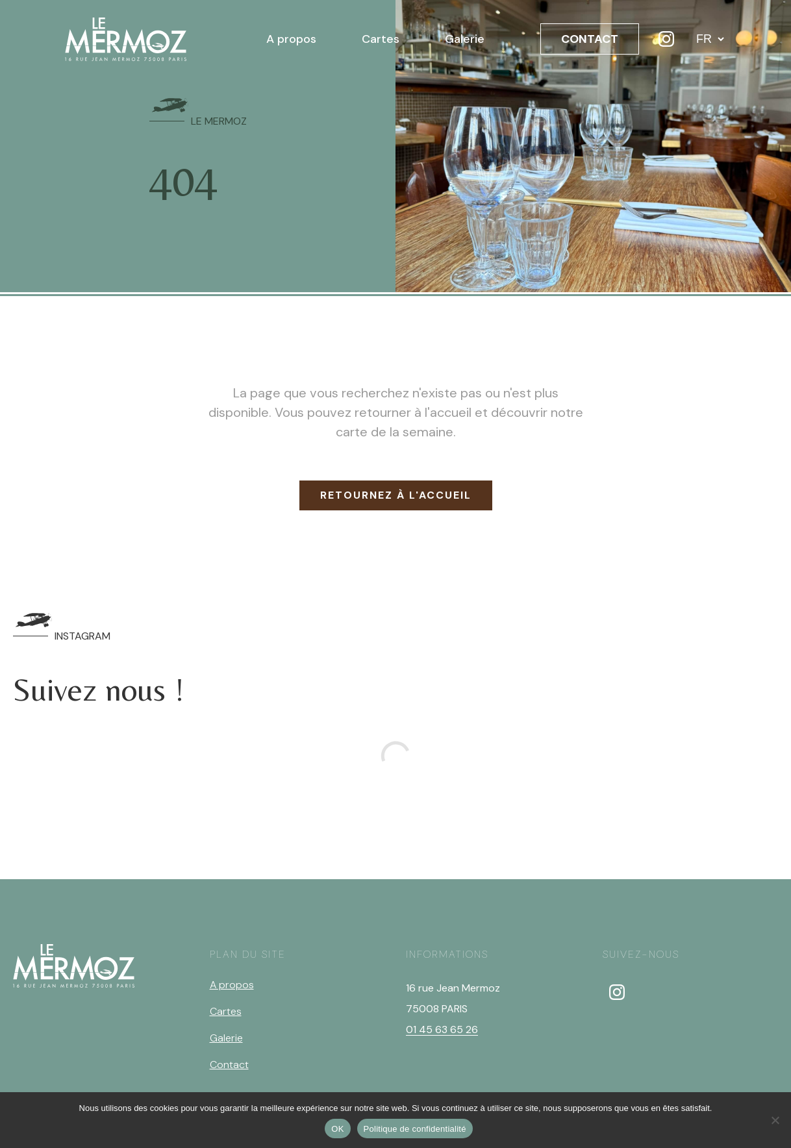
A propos (291, 39)
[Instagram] (666, 39)
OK (337, 1129)
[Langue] (710, 39)
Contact (229, 1064)
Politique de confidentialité (415, 1129)
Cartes (380, 39)
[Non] (774, 1120)
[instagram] (617, 992)
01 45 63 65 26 (442, 1029)
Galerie (464, 39)
